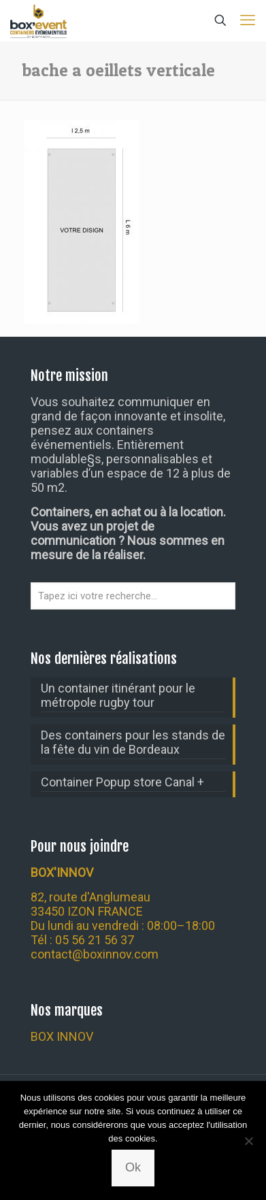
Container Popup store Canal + (122, 782)
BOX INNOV (62, 1036)
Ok (133, 1167)
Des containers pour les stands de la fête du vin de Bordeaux (133, 742)
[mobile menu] (247, 20)
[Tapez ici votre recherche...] (133, 596)
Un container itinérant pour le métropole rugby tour (118, 695)
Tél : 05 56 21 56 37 (82, 940)
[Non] (249, 1141)
